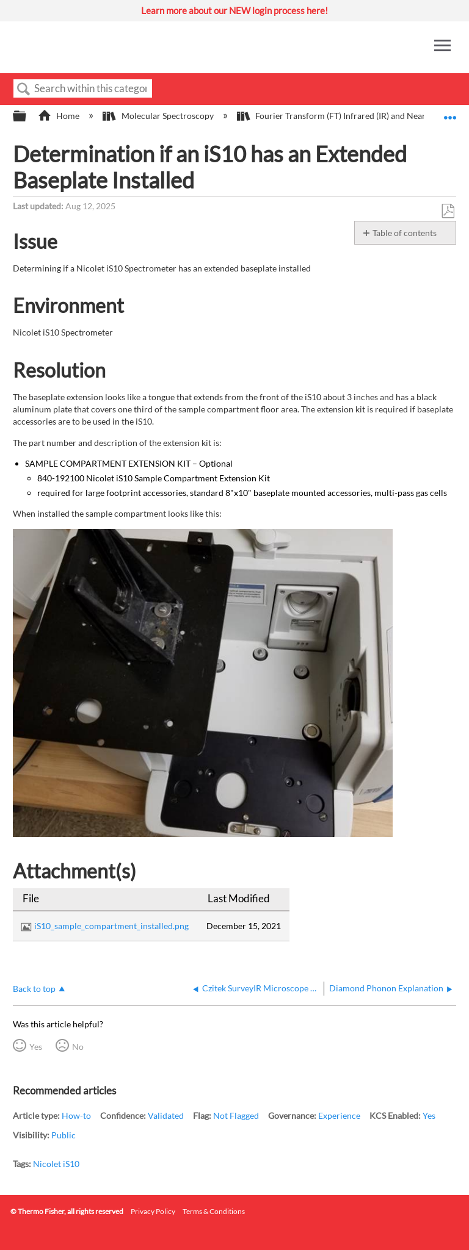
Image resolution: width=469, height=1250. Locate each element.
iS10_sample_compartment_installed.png (111, 926)
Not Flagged (236, 1115)
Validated (166, 1115)
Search (24, 89)
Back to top (34, 988)
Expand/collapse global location (450, 112)
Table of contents (405, 233)
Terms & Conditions (214, 1211)
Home (59, 115)
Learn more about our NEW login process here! (234, 10)
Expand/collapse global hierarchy (27, 116)
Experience (339, 1115)
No (78, 1046)
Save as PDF (447, 211)
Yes (35, 1046)
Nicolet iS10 (56, 1163)
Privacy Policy (153, 1211)
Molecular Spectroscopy (159, 115)
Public (63, 1135)
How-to (76, 1115)
